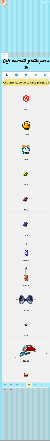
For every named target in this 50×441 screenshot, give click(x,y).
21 (5, 389)
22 (11, 389)
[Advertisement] (25, 24)
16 (17, 385)
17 (23, 385)
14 (5, 385)
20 (41, 385)
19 (35, 385)
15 (11, 385)
